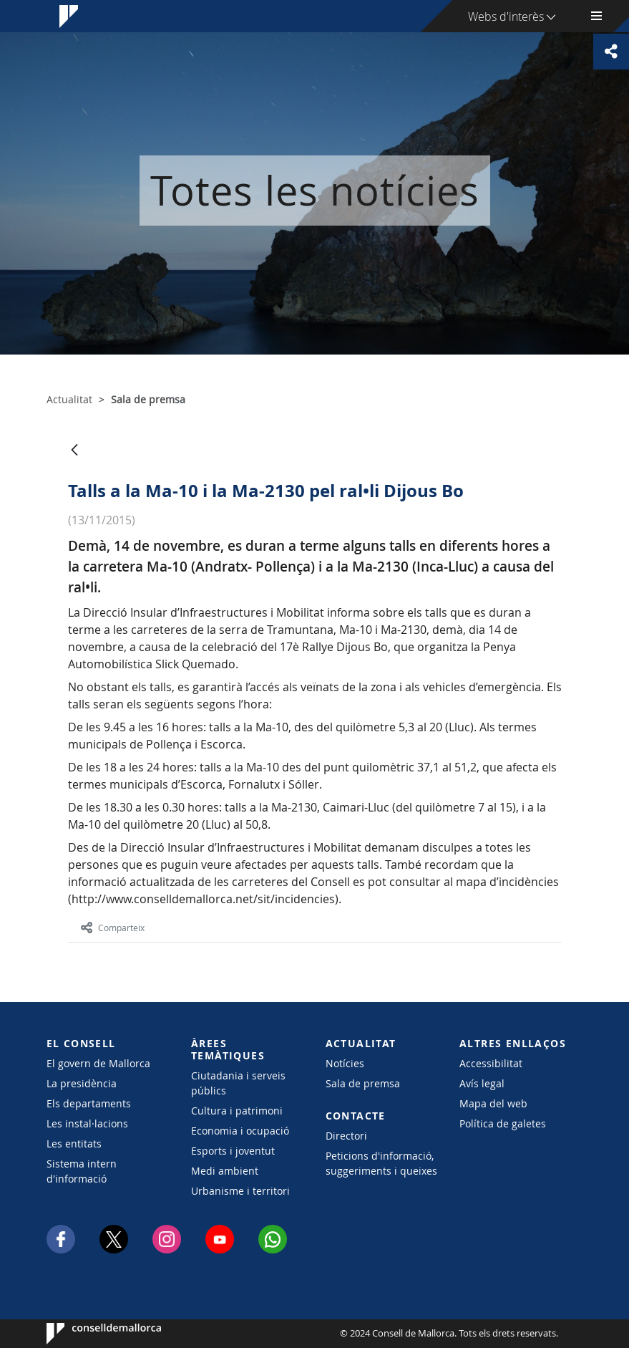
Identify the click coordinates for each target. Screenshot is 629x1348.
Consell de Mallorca (90, 1333)
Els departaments (89, 1103)
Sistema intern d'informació (82, 1171)
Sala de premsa (363, 1083)
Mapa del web (493, 1103)
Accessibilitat (490, 1063)
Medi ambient (224, 1171)
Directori (346, 1135)
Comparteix (113, 927)
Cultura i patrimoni (237, 1110)
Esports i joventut (233, 1150)
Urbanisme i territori (240, 1191)
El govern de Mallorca (98, 1063)
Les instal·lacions (87, 1123)
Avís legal (481, 1083)
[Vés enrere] (74, 451)
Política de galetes (502, 1123)
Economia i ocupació (240, 1130)
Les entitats (74, 1143)
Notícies (345, 1063)
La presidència (82, 1083)
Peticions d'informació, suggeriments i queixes (381, 1163)
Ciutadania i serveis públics (238, 1083)
